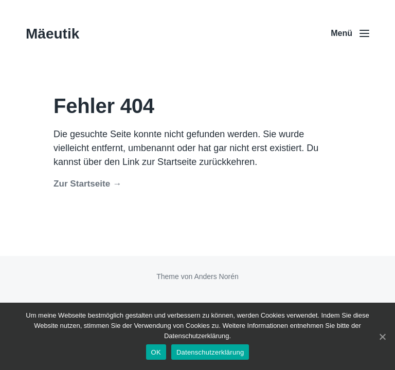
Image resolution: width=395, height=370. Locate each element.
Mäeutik (52, 34)
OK (156, 352)
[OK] (382, 336)
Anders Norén (216, 276)
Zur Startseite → (87, 184)
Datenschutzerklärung (210, 352)
